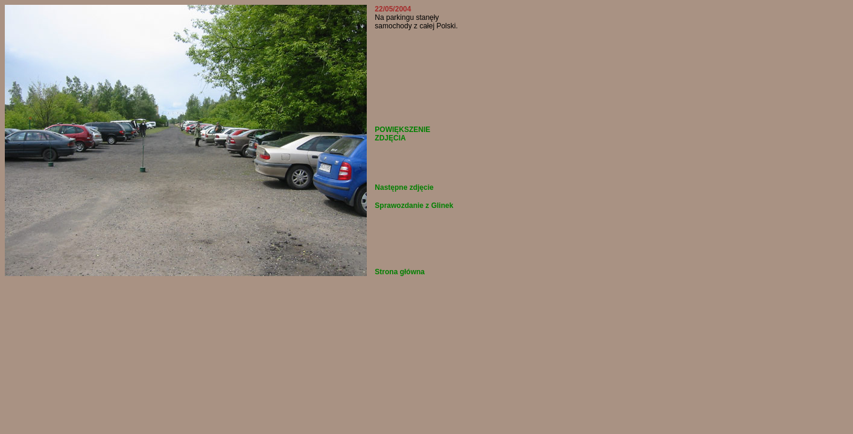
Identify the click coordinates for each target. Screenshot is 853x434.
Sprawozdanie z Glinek (414, 205)
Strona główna (400, 272)
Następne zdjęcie (404, 187)
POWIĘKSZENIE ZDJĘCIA (402, 133)
